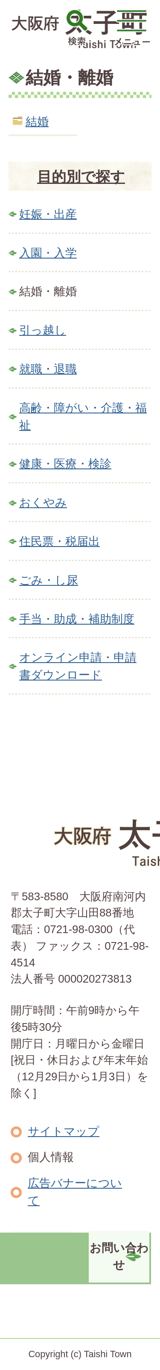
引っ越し (42, 330)
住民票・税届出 (59, 541)
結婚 (37, 121)
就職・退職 (48, 368)
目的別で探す (81, 177)
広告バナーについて (75, 1191)
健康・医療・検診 (65, 463)
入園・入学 (48, 252)
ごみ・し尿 (48, 580)
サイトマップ (63, 1131)
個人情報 (51, 1156)
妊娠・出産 (48, 214)
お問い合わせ (119, 1256)
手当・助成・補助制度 (76, 618)
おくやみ (43, 502)
